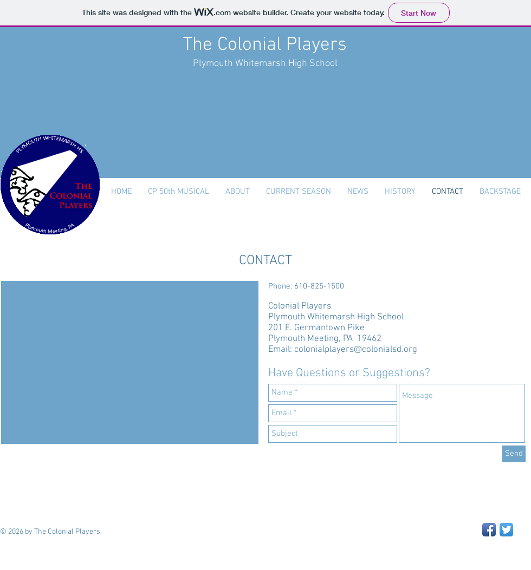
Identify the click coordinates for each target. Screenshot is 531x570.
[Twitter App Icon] (506, 529)
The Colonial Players (265, 45)
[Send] (514, 453)
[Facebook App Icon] (489, 529)
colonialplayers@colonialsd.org (355, 349)
